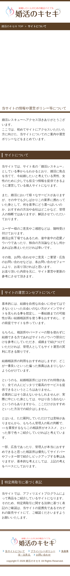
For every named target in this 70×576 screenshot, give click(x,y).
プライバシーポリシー (43, 551)
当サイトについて (15, 551)
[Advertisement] (35, 67)
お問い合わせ (43, 554)
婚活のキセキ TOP (12, 26)
